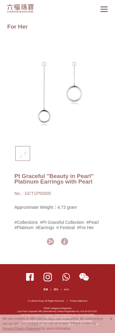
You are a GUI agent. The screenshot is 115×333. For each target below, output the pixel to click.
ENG (66, 289)
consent (32, 323)
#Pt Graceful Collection (62, 222)
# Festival (65, 227)
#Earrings (45, 227)
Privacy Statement (78, 301)
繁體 (46, 289)
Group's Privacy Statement (21, 328)
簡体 (56, 289)
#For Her (85, 227)
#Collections (26, 222)
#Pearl (92, 222)
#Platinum (23, 227)
